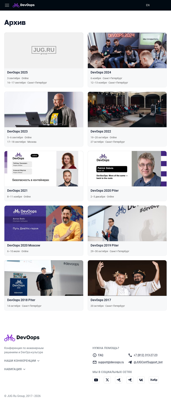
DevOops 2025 (17, 72)
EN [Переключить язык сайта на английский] (148, 5)
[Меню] (7, 5)
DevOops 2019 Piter (105, 245)
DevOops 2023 (17, 131)
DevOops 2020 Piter (105, 190)
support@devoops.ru (111, 362)
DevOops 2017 (101, 300)
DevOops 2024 (101, 72)
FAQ (100, 355)
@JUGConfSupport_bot (148, 362)
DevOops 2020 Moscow (23, 245)
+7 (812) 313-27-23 (145, 355)
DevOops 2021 (17, 190)
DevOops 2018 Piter (21, 300)
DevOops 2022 (101, 131)
